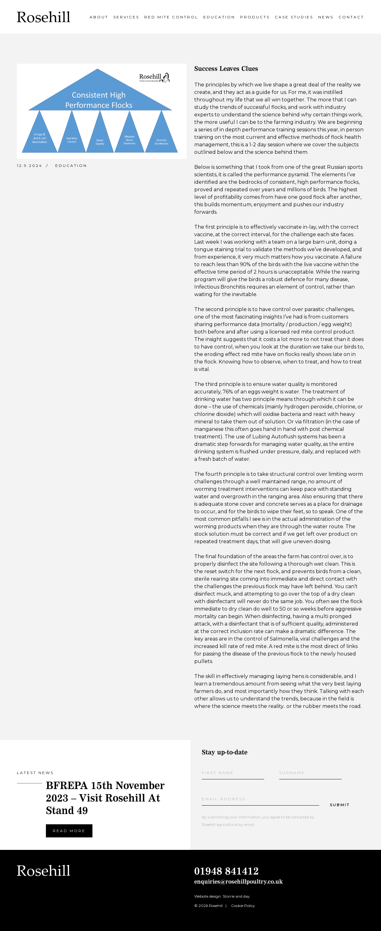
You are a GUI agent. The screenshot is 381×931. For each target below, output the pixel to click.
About (99, 17)
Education (219, 17)
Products (255, 17)
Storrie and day (236, 896)
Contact (351, 17)
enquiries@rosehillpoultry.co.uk (238, 881)
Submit (340, 804)
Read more (69, 830)
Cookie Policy (243, 905)
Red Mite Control (171, 17)
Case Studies (294, 17)
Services (126, 17)
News (326, 17)
